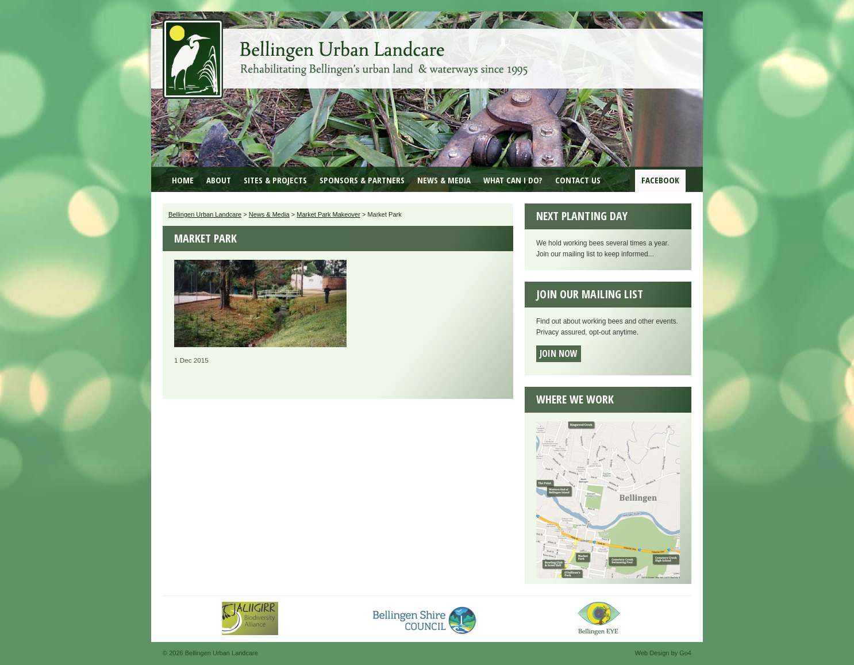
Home (183, 180)
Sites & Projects (275, 180)
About (218, 180)
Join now (559, 353)
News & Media (444, 180)
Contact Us (578, 180)
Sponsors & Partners (362, 180)
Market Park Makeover (328, 214)
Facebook (660, 180)
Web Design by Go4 (663, 652)
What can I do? (513, 180)
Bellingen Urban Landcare (346, 50)
